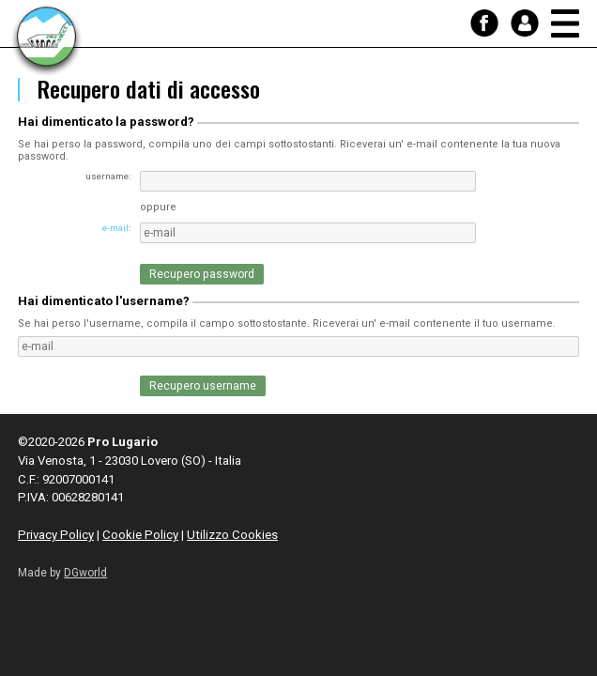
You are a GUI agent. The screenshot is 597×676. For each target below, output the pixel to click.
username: (107, 176)
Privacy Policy (56, 535)
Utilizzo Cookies (232, 535)
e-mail (115, 228)
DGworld (85, 572)
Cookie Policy (140, 535)
